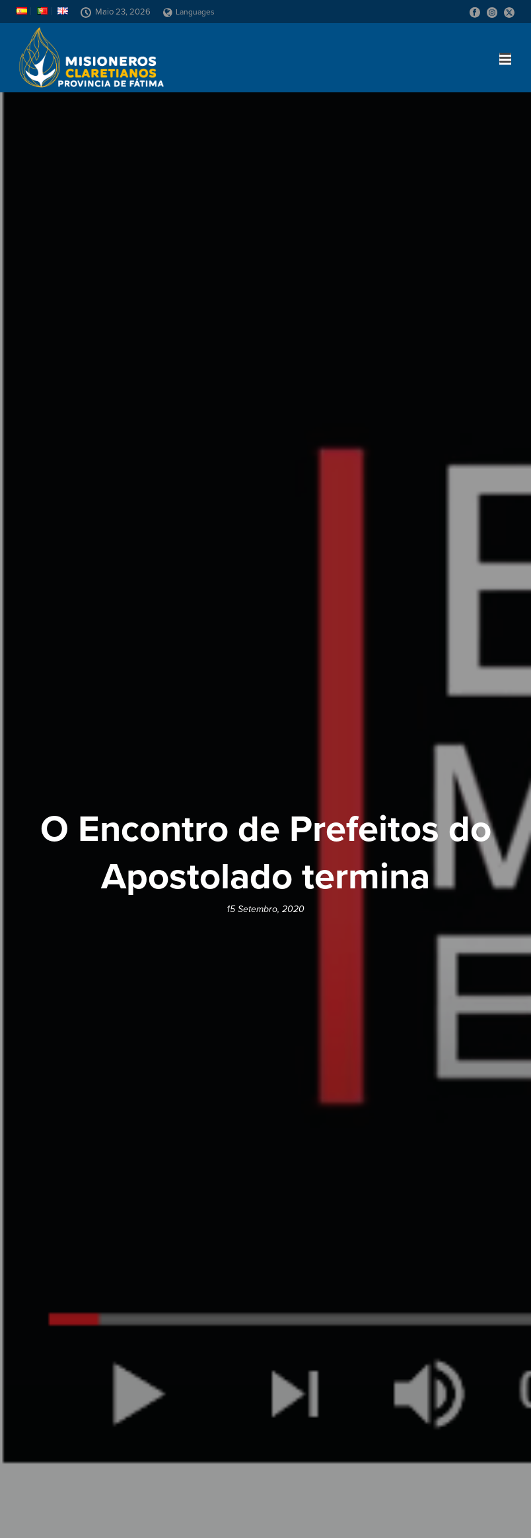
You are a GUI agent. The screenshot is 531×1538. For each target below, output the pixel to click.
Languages (189, 11)
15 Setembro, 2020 (265, 909)
